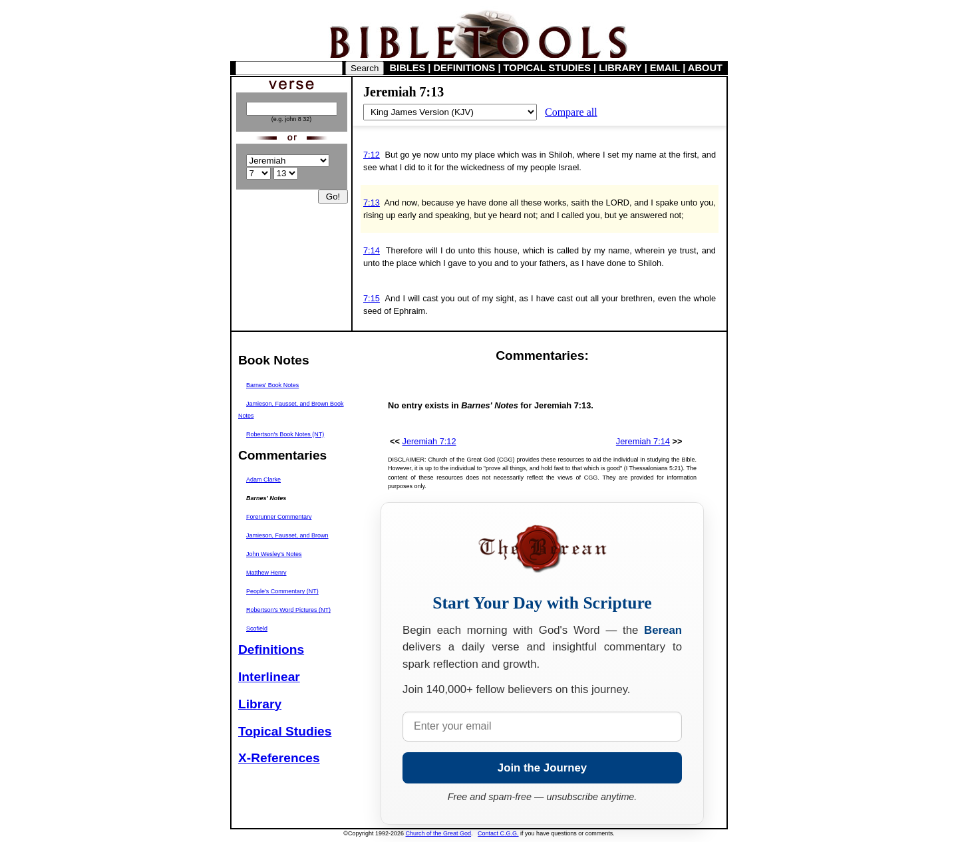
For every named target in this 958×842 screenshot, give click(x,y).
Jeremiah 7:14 (643, 441)
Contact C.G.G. (498, 833)
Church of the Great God (439, 833)
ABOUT (705, 68)
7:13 (371, 203)
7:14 (371, 250)
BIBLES (408, 68)
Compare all (571, 112)
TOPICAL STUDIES (547, 68)
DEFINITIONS (465, 68)
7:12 (371, 155)
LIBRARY (620, 68)
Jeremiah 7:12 (429, 441)
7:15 (371, 298)
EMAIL (665, 68)
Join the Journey (542, 768)
